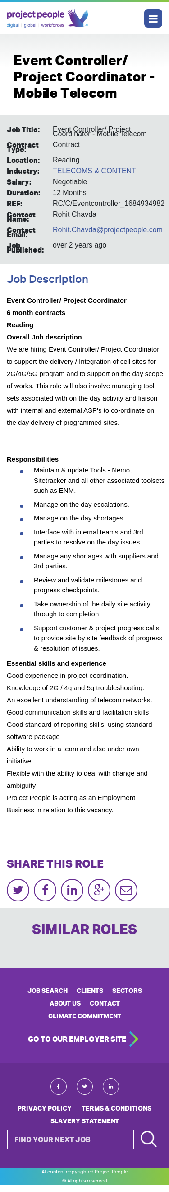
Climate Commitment (84, 1016)
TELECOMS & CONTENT (94, 171)
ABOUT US (65, 1003)
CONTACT (105, 1003)
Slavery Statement (84, 1121)
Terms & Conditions (116, 1108)
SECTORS (127, 991)
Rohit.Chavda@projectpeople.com (108, 230)
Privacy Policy (45, 1108)
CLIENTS (90, 991)
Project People (47, 18)
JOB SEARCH (47, 991)
